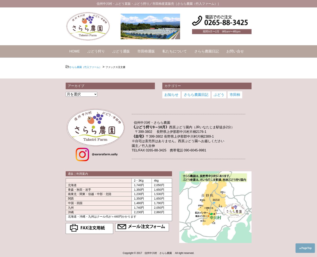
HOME (74, 51)
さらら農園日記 (206, 51)
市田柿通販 (146, 51)
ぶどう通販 (121, 51)
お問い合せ (235, 51)
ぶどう (219, 95)
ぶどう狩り (96, 51)
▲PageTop (305, 248)
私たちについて (174, 51)
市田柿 (235, 95)
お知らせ (171, 95)
